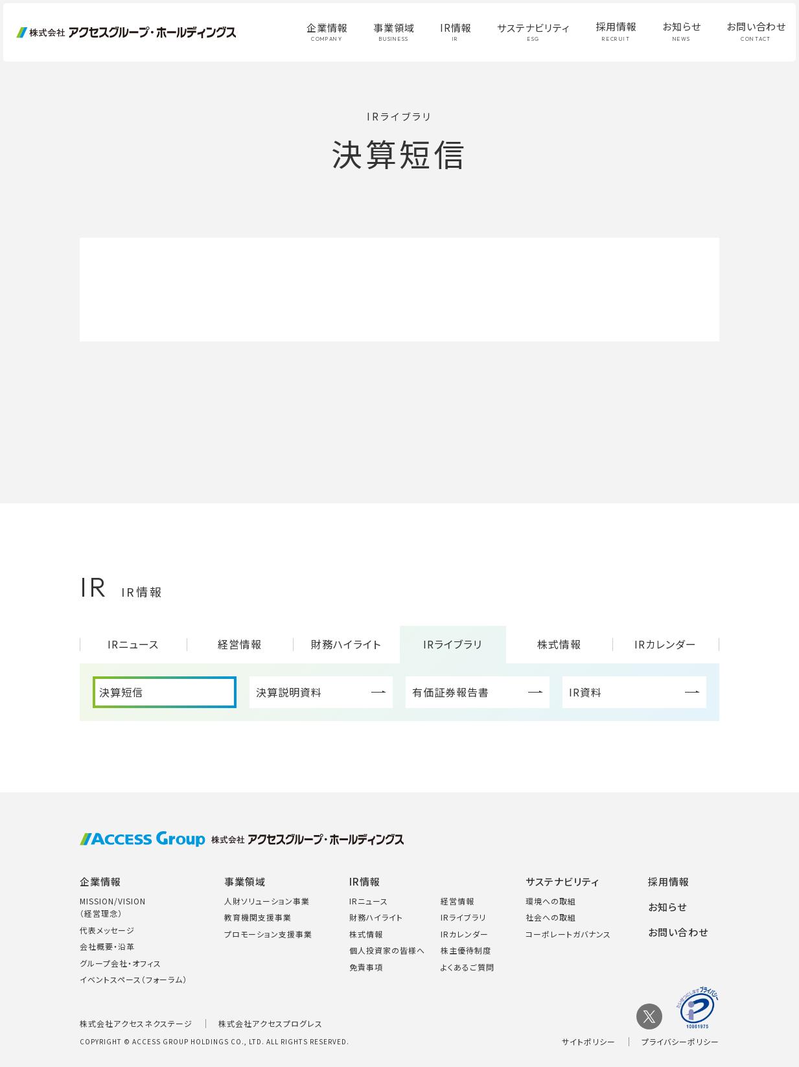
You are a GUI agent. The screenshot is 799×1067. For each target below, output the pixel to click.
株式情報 (559, 644)
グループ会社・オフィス (120, 963)
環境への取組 (551, 900)
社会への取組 (551, 917)
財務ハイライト (346, 644)
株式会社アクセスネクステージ (136, 1023)
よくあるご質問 (467, 966)
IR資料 (585, 692)
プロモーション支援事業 (268, 933)
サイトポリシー (589, 1041)
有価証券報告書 (450, 692)
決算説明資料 (289, 692)
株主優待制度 (466, 950)
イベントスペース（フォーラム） (133, 979)
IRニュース (133, 644)
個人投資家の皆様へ (387, 950)
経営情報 (240, 644)
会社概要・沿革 (107, 946)
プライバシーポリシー (680, 1041)
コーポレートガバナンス (568, 933)
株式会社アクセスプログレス (270, 1023)
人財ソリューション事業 (267, 900)
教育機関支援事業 (258, 917)
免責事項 (366, 966)
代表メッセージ (107, 929)
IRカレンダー (665, 644)
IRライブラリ (452, 644)
